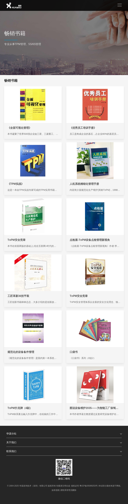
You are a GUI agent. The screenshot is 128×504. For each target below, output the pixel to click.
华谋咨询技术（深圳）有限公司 (33, 486)
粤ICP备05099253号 (89, 486)
